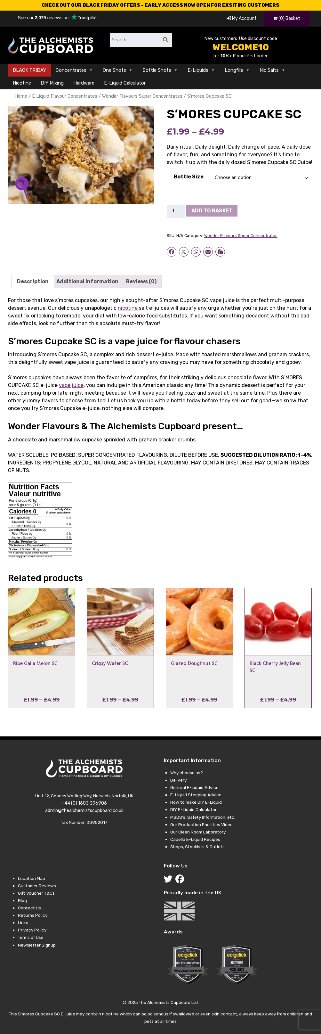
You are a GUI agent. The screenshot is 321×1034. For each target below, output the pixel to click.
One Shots (118, 70)
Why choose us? (186, 772)
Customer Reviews (37, 885)
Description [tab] (33, 281)
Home (20, 96)
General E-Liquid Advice (194, 787)
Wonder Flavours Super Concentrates (142, 96)
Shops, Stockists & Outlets (197, 846)
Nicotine (22, 83)
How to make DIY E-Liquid (196, 802)
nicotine (128, 308)
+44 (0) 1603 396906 (84, 803)
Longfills (237, 70)
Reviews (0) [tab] (141, 281)
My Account (242, 18)
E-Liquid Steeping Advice (195, 794)
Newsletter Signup (37, 945)
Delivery (178, 780)
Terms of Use (31, 937)
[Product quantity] (176, 211)
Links (23, 922)
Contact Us (29, 907)
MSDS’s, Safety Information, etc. (202, 817)
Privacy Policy (32, 929)
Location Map (31, 878)
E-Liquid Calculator (125, 83)
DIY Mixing (52, 83)
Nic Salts (272, 70)
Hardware (83, 83)
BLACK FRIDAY (29, 70)
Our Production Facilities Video (201, 824)
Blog (22, 900)
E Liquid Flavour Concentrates (64, 96)
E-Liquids (201, 70)
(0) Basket (286, 18)
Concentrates (74, 70)
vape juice (71, 385)
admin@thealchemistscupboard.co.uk (84, 810)
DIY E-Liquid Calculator (193, 809)
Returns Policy (32, 915)
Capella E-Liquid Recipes (195, 839)
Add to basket (211, 211)
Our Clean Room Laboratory (198, 831)
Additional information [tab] (87, 281)
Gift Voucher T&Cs (36, 893)
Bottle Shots (160, 70)
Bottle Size (189, 177)
